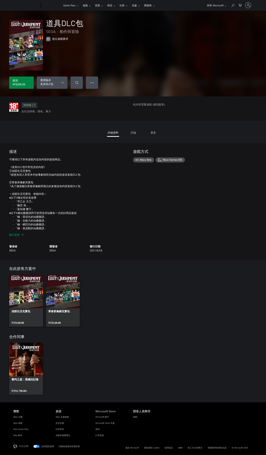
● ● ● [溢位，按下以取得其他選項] (92, 83)
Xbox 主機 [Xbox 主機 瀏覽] (17, 417)
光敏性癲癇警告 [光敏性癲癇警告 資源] (63, 435)
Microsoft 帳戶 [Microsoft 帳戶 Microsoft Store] (102, 417)
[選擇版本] (52, 83)
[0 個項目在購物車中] (240, 4)
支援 (134, 5)
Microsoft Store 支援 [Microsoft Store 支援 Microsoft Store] (105, 423)
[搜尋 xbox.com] (232, 5)
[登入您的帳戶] (248, 5)
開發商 (148, 5)
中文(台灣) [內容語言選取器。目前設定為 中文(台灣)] (24, 446)
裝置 (97, 5)
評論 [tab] (133, 132)
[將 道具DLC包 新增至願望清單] (77, 83)
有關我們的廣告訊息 (217, 447)
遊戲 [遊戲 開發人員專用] (135, 417)
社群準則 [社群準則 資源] (60, 429)
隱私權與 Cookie (151, 447)
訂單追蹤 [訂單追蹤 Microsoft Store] (99, 435)
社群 (122, 5)
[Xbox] (51, 5)
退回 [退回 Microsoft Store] (97, 429)
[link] (26, 301)
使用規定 (169, 447)
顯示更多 (16, 234)
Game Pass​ (69, 5)
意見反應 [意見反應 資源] (60, 423)
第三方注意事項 (195, 447)
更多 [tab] (153, 132)
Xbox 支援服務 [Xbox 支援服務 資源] (62, 417)
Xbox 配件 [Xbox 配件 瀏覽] (17, 435)
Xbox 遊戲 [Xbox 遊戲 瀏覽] (17, 423)
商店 (109, 5)
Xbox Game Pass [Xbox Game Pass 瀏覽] (21, 429)
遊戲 (85, 5)
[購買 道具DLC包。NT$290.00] (21, 83)
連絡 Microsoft (132, 447)
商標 (180, 447)
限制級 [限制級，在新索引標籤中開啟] (29, 105)
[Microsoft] (26, 5)
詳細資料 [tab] (113, 132)
